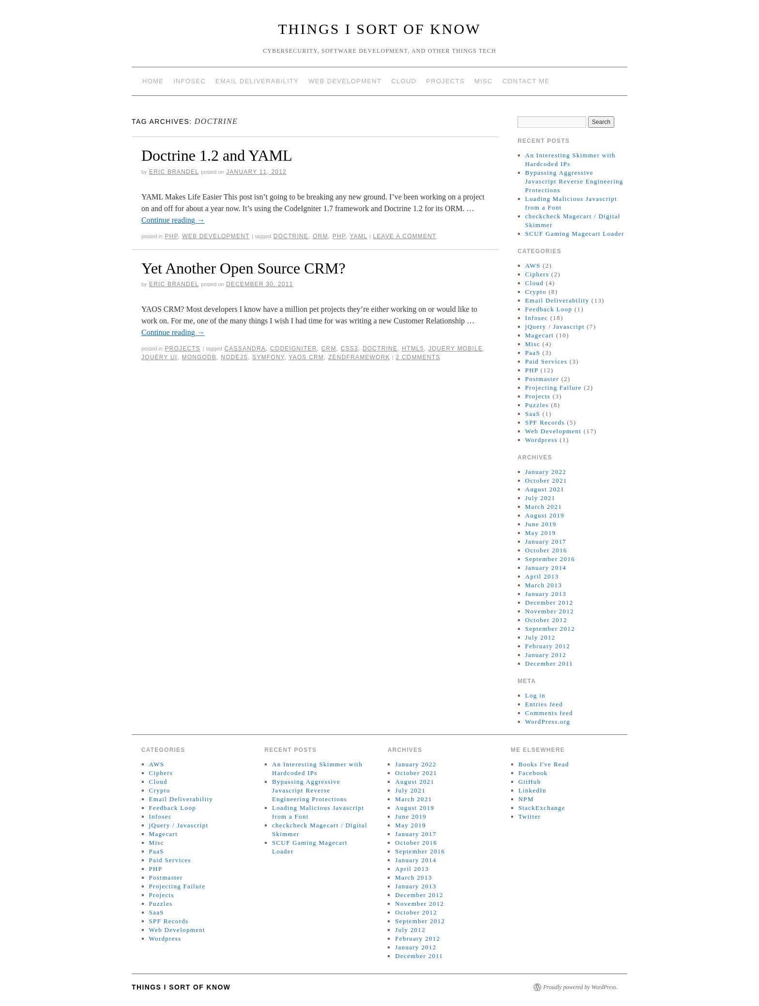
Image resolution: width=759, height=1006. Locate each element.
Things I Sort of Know (379, 29)
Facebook (533, 773)
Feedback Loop (548, 309)
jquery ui (159, 357)
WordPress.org (547, 721)
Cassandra (244, 348)
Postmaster (542, 378)
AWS (533, 265)
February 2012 (547, 646)
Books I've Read (543, 764)
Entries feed (544, 704)
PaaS (532, 352)
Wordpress (541, 439)
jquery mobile (455, 348)
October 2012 (546, 620)
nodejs (234, 357)
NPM (526, 799)
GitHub (529, 781)
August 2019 (544, 515)
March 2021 (543, 506)
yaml (358, 236)
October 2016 (546, 550)
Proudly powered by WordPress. (580, 987)
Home (153, 81)
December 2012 (549, 602)
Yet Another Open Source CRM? (243, 268)
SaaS (532, 413)
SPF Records (545, 422)
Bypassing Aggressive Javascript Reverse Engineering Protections (574, 181)
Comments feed (549, 712)
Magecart (539, 335)
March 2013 (543, 585)
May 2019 (540, 532)
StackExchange (541, 807)
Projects (445, 81)
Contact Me (526, 81)
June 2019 (541, 524)
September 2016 (550, 559)
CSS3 (349, 348)
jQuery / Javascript (555, 326)
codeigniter (293, 348)
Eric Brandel (174, 171)
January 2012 (545, 654)
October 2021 (546, 480)
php (339, 236)
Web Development (344, 81)
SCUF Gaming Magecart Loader (574, 233)
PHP (171, 236)
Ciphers (537, 274)
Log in (535, 695)
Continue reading (173, 220)
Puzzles (537, 405)
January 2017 (545, 541)
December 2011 (549, 663)
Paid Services (546, 361)
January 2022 (545, 471)
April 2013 (542, 576)
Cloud (403, 81)
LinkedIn (532, 790)
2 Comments (418, 357)
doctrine (290, 236)
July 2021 (540, 498)
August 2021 (544, 489)
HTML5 (413, 348)
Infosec (189, 81)
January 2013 (545, 593)
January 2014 (545, 567)
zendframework (359, 357)
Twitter (529, 816)
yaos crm (306, 357)
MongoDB (199, 357)
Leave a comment (405, 236)
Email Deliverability (257, 81)
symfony (268, 357)
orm (320, 236)
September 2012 (550, 628)
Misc (483, 81)
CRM (328, 348)
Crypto (535, 291)
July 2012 (540, 637)
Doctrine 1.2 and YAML (216, 155)
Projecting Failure (553, 387)
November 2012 (549, 611)
